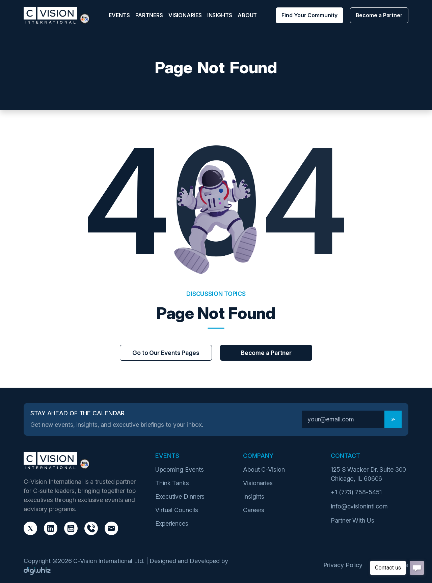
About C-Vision (264, 469)
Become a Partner (379, 15)
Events (119, 15)
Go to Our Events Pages (165, 352)
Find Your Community (309, 15)
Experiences (171, 523)
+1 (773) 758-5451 (356, 492)
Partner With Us (352, 520)
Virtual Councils (176, 509)
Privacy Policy (343, 564)
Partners (149, 15)
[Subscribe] (393, 419)
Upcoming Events (179, 469)
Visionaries (185, 15)
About (247, 15)
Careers (253, 509)
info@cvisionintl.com (359, 506)
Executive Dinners (180, 496)
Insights (219, 15)
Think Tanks (172, 483)
